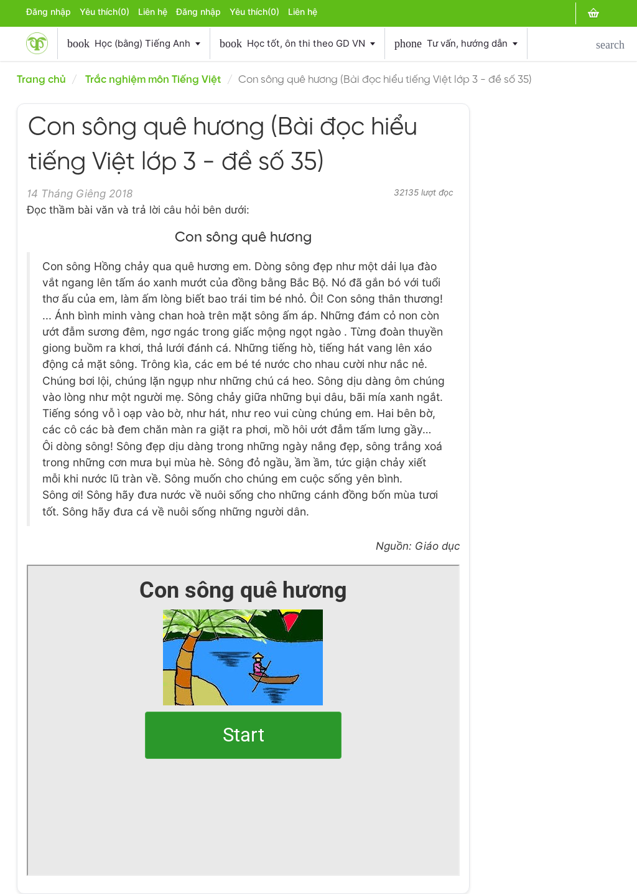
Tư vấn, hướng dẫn (456, 43)
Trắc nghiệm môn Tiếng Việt (153, 79)
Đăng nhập (48, 12)
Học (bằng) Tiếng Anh (133, 43)
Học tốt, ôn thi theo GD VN (297, 43)
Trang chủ (41, 79)
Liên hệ (152, 12)
